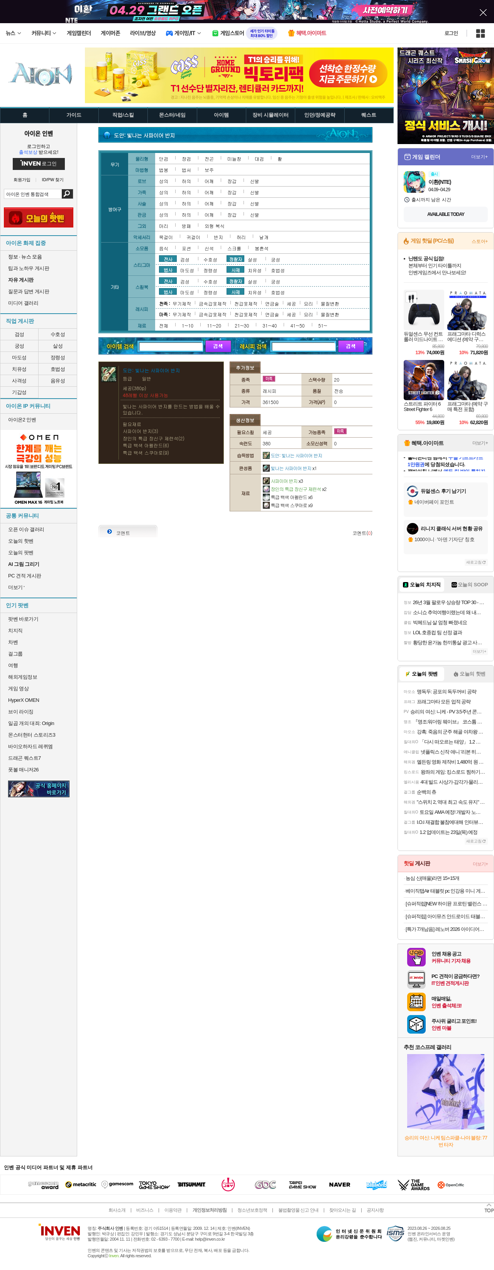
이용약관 (172, 1210)
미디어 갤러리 (23, 303)
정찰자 (235, 259)
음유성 (58, 381)
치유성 (19, 369)
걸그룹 (15, 653)
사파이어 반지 (283, 480)
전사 (168, 259)
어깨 (209, 181)
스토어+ (480, 241)
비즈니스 (144, 1210)
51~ (322, 325)
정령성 (58, 357)
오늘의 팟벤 (21, 552)
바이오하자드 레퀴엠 (30, 746)
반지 (218, 237)
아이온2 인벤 (22, 419)
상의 (163, 181)
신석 (209, 248)
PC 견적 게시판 (24, 575)
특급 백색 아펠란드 (288, 497)
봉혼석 (262, 248)
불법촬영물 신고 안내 (298, 1210)
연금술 (272, 303)
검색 (67, 194)
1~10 (187, 325)
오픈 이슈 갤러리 (26, 529)
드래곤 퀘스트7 (24, 758)
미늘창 (234, 158)
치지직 (15, 630)
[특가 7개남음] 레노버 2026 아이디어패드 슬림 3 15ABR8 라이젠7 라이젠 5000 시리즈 (447, 929)
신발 (254, 181)
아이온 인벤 (38, 133)
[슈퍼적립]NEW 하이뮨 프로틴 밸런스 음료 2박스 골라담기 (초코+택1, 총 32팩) (447, 904)
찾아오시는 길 (342, 1210)
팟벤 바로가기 (23, 618)
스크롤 (234, 248)
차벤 (13, 642)
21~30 (242, 325)
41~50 (297, 325)
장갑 (232, 181)
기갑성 (19, 392)
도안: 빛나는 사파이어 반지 (292, 455)
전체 (163, 325)
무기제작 (182, 303)
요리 (308, 303)
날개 (264, 237)
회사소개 (116, 1210)
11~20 (214, 325)
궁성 (19, 346)
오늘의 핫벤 (21, 540)
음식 (163, 248)
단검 (163, 158)
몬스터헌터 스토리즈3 (31, 734)
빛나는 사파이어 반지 (290, 468)
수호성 (58, 334)
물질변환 (330, 303)
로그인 (451, 33)
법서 (186, 169)
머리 (163, 225)
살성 (58, 346)
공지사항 (375, 1210)
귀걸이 (193, 237)
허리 (241, 237)
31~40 (269, 325)
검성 (19, 334)
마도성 (19, 357)
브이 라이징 (21, 711)
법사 (168, 270)
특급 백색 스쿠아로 (288, 505)
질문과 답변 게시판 (28, 291)
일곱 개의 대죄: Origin (31, 723)
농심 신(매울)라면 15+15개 (432, 878)
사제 (235, 270)
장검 (186, 158)
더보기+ (479, 157)
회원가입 (22, 180)
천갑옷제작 (245, 303)
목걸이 (166, 237)
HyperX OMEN (23, 700)
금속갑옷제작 (213, 303)
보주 (209, 169)
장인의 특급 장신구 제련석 (295, 489)
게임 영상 (18, 688)
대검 (259, 158)
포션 (186, 248)
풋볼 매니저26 (23, 769)
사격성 (19, 381)
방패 (186, 225)
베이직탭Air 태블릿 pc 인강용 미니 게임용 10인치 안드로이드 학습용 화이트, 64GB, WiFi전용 (447, 891)
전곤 (209, 158)
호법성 (58, 369)
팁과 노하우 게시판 (28, 268)
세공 (291, 303)
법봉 (163, 169)
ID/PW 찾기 (53, 180)
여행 (13, 665)
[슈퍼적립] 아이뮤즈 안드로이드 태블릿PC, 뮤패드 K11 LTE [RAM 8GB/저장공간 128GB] (447, 916)
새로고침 (474, 562)
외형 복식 (215, 225)
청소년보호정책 (252, 1210)
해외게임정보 (22, 676)
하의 (186, 181)
